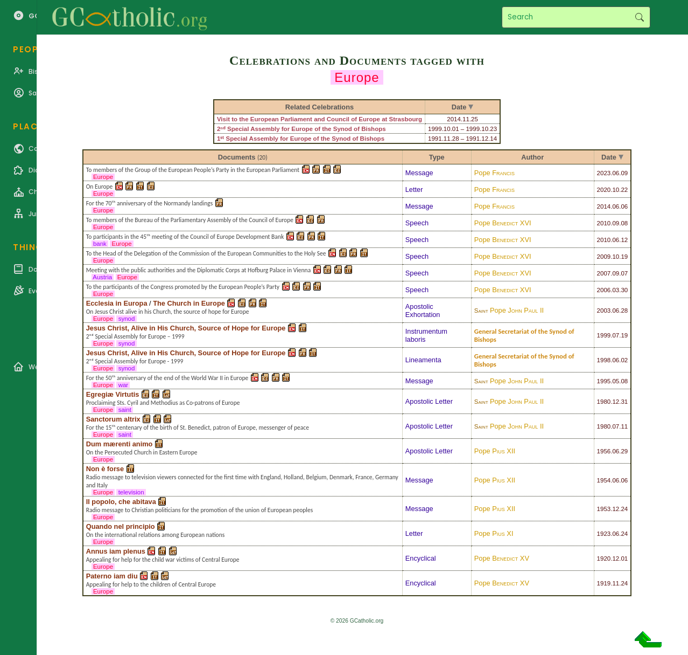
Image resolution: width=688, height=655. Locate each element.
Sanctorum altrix (113, 419)
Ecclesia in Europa (117, 303)
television (130, 492)
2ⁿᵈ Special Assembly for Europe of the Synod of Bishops (301, 129)
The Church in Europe (189, 303)
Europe (103, 177)
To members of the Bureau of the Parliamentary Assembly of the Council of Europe (189, 220)
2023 (604, 173)
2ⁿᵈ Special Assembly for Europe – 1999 (135, 336)
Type (437, 157)
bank (100, 243)
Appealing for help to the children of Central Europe (151, 584)
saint (124, 409)
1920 (604, 558)
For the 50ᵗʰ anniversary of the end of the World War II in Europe (167, 378)
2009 (604, 256)
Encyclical (420, 558)
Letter (414, 189)
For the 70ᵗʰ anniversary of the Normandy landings (149, 203)
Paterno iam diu (112, 576)
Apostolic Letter (429, 401)
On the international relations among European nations (155, 535)
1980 (604, 401)
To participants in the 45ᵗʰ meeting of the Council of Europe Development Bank (185, 236)
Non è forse (105, 469)
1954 (604, 480)
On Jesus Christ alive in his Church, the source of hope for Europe (167, 311)
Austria (103, 277)
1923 (604, 533)
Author (532, 157)
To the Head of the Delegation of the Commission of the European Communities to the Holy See (206, 253)
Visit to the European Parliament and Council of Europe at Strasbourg (319, 119)
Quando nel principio (120, 526)
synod (126, 318)
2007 (604, 273)
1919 (604, 583)
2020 (604, 190)
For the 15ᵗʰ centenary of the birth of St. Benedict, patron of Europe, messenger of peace (197, 427)
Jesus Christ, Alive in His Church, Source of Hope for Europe (186, 328)
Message (419, 173)
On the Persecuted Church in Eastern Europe (142, 452)
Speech (417, 223)
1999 (604, 335)
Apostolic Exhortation (422, 310)
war (123, 385)
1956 (604, 451)
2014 (604, 206)
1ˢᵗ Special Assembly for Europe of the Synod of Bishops (300, 138)
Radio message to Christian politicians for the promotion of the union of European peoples (199, 510)
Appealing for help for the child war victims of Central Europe (163, 559)
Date (608, 157)
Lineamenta (423, 360)
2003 (604, 310)
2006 (604, 290)
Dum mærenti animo (119, 444)
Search (639, 17)
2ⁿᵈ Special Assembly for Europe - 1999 (135, 361)
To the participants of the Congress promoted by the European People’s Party (182, 287)
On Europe (99, 186)
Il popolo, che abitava (121, 502)
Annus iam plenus (115, 551)
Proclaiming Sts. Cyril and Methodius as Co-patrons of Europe (163, 402)
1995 (604, 381)
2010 (604, 223)
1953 (604, 509)
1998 (604, 360)
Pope (494, 173)
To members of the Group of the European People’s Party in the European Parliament (192, 170)
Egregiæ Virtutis (112, 394)
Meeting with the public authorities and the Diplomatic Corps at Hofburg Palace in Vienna (198, 270)
